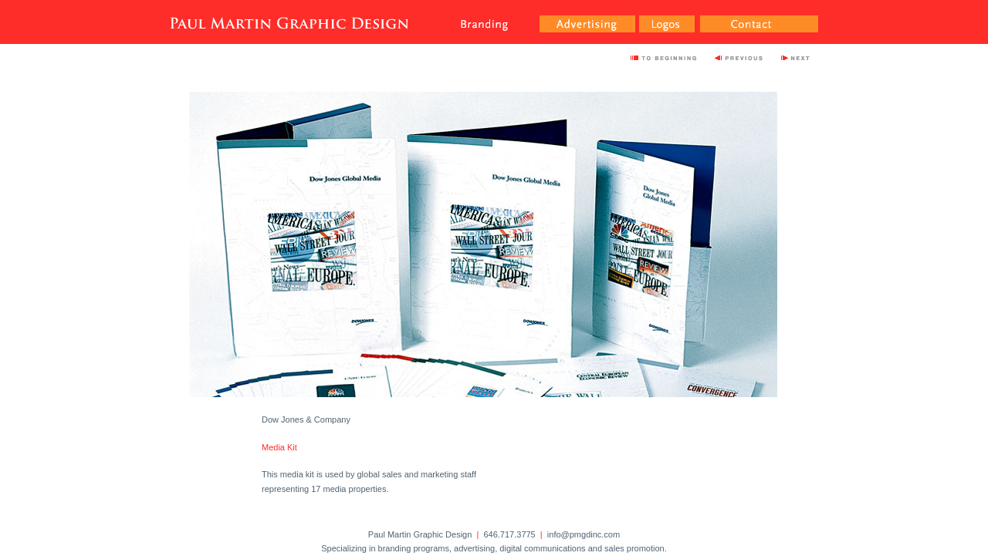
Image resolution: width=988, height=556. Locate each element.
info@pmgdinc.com (583, 534)
